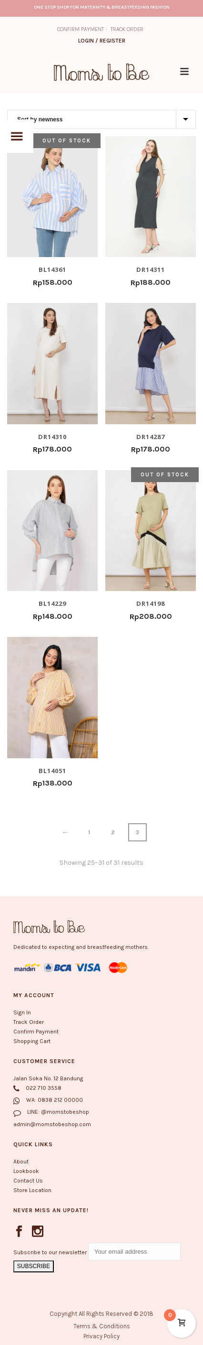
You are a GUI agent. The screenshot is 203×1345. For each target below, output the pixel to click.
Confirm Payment (36, 1031)
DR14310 (52, 436)
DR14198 (150, 603)
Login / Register (101, 40)
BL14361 (52, 269)
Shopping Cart (32, 1041)
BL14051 (52, 770)
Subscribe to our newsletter (50, 1252)
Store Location (32, 1190)
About (21, 1161)
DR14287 (150, 436)
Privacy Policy (101, 1336)
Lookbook (26, 1171)
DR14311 (150, 269)
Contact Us (28, 1180)
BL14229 (52, 603)
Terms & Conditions (101, 1326)
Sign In (22, 1012)
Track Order (28, 1022)
